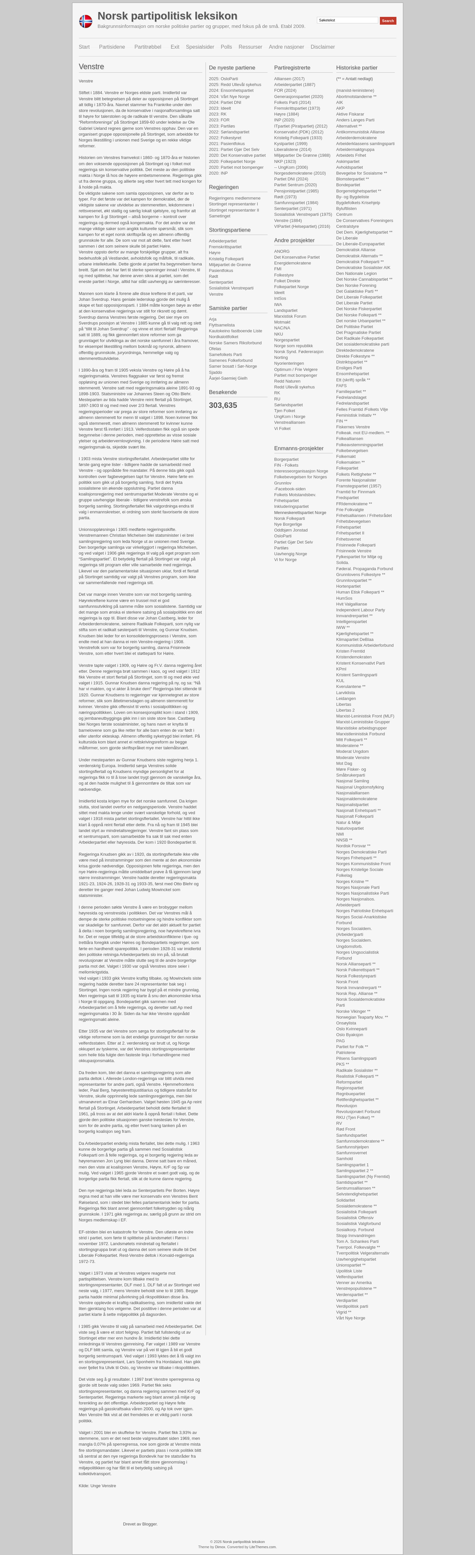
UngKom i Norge (290, 416)
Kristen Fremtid (350, 651)
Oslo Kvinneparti (351, 1028)
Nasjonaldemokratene (356, 798)
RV (339, 1123)
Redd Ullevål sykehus (294, 387)
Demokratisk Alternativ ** (359, 255)
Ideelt (279, 292)
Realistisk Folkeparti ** (357, 1076)
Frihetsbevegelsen (353, 521)
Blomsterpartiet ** (352, 179)
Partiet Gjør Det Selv (293, 542)
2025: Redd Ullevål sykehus (235, 84)
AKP (340, 108)
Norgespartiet (287, 339)
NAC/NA (282, 327)
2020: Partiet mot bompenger (236, 167)
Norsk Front (347, 981)
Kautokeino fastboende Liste (235, 330)
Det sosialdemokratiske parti (362, 344)
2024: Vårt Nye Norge (229, 96)
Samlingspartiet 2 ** (354, 1170)
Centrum (344, 214)
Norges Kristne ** (352, 881)
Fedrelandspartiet (352, 403)
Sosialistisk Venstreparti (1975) (303, 214)
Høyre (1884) (286, 114)
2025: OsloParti (223, 78)
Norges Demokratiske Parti (361, 852)
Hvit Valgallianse (351, 604)
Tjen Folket (284, 410)
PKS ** (342, 1064)
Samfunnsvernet (351, 1152)
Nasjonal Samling (352, 780)
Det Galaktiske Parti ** (357, 291)
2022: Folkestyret (225, 137)
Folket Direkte (287, 280)
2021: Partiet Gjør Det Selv (234, 149)
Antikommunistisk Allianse (360, 131)
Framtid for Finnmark (356, 491)
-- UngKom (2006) (291, 167)
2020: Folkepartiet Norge (232, 161)
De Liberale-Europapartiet (360, 243)
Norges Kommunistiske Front (363, 863)
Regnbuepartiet (350, 1093)
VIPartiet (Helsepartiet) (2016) (302, 226)
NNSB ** (344, 840)
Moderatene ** (349, 745)
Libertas (343, 704)
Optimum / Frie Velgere (296, 369)
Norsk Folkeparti (289, 518)
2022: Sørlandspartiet (229, 131)
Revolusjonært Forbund (358, 1111)
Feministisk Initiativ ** (356, 415)
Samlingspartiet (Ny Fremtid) (363, 1176)
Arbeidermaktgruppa (355, 149)
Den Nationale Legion (356, 273)
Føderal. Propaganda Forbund (364, 568)
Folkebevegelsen (352, 450)
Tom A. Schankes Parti (357, 1241)
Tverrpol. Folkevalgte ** (358, 1247)
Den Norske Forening (356, 285)
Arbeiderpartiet (223, 241)
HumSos (344, 598)
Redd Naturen (287, 381)
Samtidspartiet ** (352, 1182)
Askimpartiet (348, 161)
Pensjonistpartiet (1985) (296, 191)
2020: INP (218, 173)
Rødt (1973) (285, 196)
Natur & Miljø (348, 822)
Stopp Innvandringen (355, 1235)
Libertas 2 (345, 710)
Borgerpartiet (286, 459)
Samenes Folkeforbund (231, 360)
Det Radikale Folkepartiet (360, 338)
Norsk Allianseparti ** (356, 963)
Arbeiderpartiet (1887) (294, 84)
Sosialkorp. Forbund (355, 1229)
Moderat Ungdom (352, 751)
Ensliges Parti (349, 367)
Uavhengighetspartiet (356, 1259)
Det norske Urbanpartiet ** (361, 320)
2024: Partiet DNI (225, 102)
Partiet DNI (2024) (291, 179)
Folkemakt (346, 456)
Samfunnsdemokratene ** (360, 1141)
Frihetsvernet (348, 539)
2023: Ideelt (220, 108)
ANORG (282, 251)
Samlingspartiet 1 (352, 1164)
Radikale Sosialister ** (357, 1070)
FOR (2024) (285, 90)
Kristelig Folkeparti (226, 258)
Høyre (214, 252)
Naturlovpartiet (350, 828)
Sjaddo (215, 372)
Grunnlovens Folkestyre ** (360, 574)
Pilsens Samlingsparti (356, 1058)
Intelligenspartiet (351, 621)
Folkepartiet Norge (291, 286)
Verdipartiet (347, 1300)
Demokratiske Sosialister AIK (363, 267)
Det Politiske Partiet (354, 326)
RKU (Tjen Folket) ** (355, 1117)
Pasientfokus (221, 270)
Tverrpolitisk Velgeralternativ (362, 1253)
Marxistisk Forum (290, 316)
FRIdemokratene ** (354, 503)
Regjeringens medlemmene (235, 198)
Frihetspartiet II (350, 533)
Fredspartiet (347, 497)
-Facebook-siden (290, 488)
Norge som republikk (293, 345)
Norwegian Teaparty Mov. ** (362, 1017)
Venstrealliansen (289, 422)
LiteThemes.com (262, 1547)
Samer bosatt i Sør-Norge (233, 366)
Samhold (344, 1158)
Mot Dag (344, 763)
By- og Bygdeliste (352, 196)
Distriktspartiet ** (352, 362)
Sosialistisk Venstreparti (231, 288)
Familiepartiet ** (351, 391)
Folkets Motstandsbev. (295, 494)
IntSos (280, 298)
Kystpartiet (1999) (291, 143)
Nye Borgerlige (288, 524)
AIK (339, 102)
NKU (278, 334)
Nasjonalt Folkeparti (355, 816)
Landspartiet (286, 310)
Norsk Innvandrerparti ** (358, 987)
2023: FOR (219, 119)
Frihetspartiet (286, 500)
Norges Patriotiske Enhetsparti (365, 910)
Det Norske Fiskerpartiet (359, 308)
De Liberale (347, 238)
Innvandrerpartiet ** (354, 615)
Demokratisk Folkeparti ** (360, 261)
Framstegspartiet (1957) (358, 486)
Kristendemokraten (354, 657)
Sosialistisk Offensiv (355, 1217)
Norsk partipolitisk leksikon (168, 16)
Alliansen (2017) (289, 78)
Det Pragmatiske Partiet (358, 332)
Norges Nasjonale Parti (358, 887)
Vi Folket (282, 428)
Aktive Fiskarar (350, 114)
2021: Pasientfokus (227, 143)
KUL (340, 680)
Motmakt (282, 322)
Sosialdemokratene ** (356, 1206)
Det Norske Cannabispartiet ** (364, 279)
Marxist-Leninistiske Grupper (363, 721)
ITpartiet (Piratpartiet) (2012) (301, 126)
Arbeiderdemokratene (356, 137)
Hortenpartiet (348, 586)
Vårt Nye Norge (351, 1318)
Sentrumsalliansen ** (356, 1188)
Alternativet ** (349, 126)
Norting (281, 357)
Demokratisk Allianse (356, 249)
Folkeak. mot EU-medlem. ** (363, 432)
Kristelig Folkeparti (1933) (298, 137)
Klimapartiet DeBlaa (355, 639)
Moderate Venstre (353, 757)
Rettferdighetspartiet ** (357, 1099)
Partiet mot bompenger (295, 375)
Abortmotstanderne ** (356, 96)
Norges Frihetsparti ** (356, 857)
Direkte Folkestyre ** (355, 356)
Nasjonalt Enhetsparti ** (358, 810)
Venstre (86, 81)
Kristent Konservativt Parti (360, 663)
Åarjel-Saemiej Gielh (228, 378)
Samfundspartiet (351, 1135)
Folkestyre (284, 275)
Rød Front (346, 1129)
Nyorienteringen (289, 363)
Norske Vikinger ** (353, 1011)
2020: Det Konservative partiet (237, 155)
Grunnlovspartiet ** (354, 580)
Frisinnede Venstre (353, 550)
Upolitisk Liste (349, 1270)
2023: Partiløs (222, 126)
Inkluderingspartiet (291, 506)
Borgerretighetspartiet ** (358, 191)
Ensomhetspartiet (352, 373)
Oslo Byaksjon (349, 1034)
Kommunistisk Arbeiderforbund (365, 645)
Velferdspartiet (349, 1276)
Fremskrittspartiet (225, 246)
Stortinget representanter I (233, 204)
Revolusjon (346, 1105)
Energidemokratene (292, 263)
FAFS (341, 385)
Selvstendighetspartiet (357, 1194)
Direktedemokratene (355, 350)
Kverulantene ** (351, 686)
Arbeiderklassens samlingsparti (365, 143)
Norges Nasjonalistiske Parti (362, 893)
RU (277, 399)
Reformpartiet (349, 1082)
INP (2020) (284, 119)
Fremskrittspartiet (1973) (297, 108)
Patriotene (346, 1052)
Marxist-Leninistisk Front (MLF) (365, 716)
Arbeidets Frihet (351, 155)
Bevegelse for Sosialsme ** (361, 173)
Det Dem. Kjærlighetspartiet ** (364, 232)
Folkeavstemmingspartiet (359, 444)
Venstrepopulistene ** (356, 1288)
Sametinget (220, 216)
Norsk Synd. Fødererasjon (299, 351)
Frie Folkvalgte (350, 509)
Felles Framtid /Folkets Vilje (362, 409)
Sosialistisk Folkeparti (356, 1211)
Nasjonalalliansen (352, 792)
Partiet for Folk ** (352, 1046)
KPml (341, 669)
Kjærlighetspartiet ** (355, 633)
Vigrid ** (344, 1312)
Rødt (213, 276)
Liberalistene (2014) (293, 149)
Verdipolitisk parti (352, 1306)
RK (277, 392)
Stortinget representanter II (234, 210)
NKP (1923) (285, 161)
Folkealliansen (349, 438)
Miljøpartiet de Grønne (230, 264)
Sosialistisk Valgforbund (358, 1223)
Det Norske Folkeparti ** (358, 314)
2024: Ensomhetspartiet (231, 90)
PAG (340, 1040)
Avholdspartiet (349, 167)
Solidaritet (345, 1200)
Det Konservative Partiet (297, 257)
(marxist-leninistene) (355, 90)
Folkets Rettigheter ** (356, 474)
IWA (278, 304)
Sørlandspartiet (288, 404)
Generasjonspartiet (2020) (298, 96)
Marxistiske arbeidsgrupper (361, 728)
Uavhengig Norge (290, 553)
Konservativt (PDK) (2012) (299, 131)
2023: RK (218, 114)
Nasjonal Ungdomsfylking (360, 787)
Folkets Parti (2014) (292, 102)
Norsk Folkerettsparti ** (358, 969)
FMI (277, 268)
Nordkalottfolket (223, 336)
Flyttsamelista (222, 325)
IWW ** (343, 627)
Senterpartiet (221, 282)
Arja (213, 319)
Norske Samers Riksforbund (235, 342)
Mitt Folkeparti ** (351, 739)
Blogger (149, 1524)
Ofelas (215, 348)
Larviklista (345, 692)
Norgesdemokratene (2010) (300, 173)
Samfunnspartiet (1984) (296, 202)
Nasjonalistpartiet (352, 804)
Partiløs (281, 547)
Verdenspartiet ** (352, 1294)
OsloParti (283, 535)
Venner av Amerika (354, 1282)
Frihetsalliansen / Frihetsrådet (364, 515)
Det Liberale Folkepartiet (359, 297)
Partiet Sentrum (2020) (295, 184)
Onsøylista (346, 1023)
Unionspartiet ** (351, 1265)
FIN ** (342, 421)
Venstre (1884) (288, 220)
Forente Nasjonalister (356, 480)
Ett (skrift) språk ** (353, 379)
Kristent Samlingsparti (356, 674)
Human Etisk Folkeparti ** (360, 592)
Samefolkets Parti (225, 354)
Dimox (220, 1547)
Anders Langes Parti (355, 119)
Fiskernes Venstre (353, 426)
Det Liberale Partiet (354, 302)
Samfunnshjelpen (352, 1147)
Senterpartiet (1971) (293, 208)
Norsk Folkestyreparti (356, 975)
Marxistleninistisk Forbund (360, 733)
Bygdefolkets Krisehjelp (358, 202)
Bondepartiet (348, 184)
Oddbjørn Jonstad (291, 530)
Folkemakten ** (350, 462)
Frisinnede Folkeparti (356, 545)
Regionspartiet (350, 1087)
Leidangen (346, 698)
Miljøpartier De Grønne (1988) (302, 155)
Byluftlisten (346, 208)
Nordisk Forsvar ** (353, 845)
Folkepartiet (347, 468)
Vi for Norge (285, 559)
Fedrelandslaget (351, 397)
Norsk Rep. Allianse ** (357, 993)
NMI (340, 834)
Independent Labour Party (360, 609)
